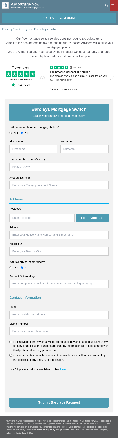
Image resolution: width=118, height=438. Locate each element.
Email (12, 306)
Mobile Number (18, 323)
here (63, 369)
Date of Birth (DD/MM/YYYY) (27, 159)
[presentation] (37, 383)
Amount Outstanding (22, 276)
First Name (16, 141)
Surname (66, 141)
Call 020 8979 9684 (59, 18)
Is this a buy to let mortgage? (27, 261)
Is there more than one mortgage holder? (34, 127)
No (24, 132)
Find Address (92, 218)
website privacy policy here (47, 430)
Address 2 (15, 243)
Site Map (65, 430)
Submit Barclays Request (59, 402)
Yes (13, 132)
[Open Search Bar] (107, 5)
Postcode (15, 208)
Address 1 (15, 227)
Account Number (19, 177)
